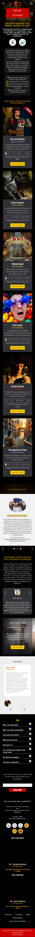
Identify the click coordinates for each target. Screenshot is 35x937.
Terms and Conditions (17, 921)
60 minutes (18, 278)
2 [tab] (17, 549)
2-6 (8, 339)
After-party (18, 325)
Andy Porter (6, 667)
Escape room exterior (17, 141)
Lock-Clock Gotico (17, 205)
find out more (17, 164)
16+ (12, 278)
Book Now (17, 10)
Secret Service (17, 386)
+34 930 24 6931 (17, 817)
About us (8, 914)
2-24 (8, 153)
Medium (27, 153)
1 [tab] (14, 549)
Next (32, 549)
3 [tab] (20, 549)
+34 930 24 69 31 (17, 866)
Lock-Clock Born (17, 389)
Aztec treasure (17, 202)
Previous (3, 549)
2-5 (8, 278)
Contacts (18, 914)
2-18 (8, 464)
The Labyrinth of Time (17, 450)
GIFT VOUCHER (17, 15)
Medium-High (25, 339)
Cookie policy (17, 918)
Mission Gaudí (17, 264)
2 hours (19, 153)
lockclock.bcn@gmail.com (17, 818)
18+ (14, 153)
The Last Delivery (17, 139)
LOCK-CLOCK (17, 4)
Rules (28, 914)
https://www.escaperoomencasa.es (15, 540)
